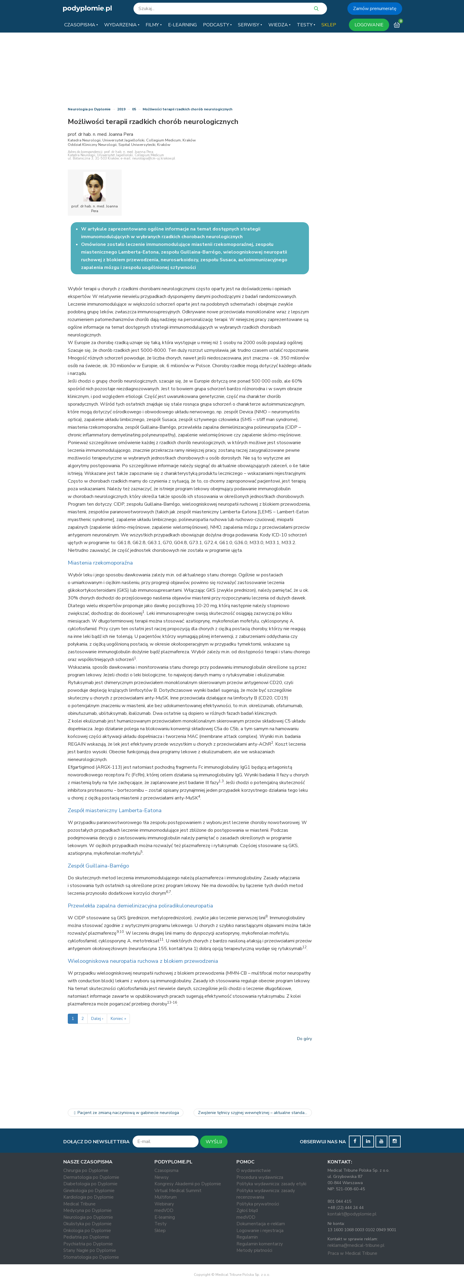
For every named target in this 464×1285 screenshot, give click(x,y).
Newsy (161, 1177)
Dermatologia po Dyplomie (91, 1177)
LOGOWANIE (369, 24)
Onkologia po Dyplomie (87, 1231)
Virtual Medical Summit (178, 1191)
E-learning (164, 1217)
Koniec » (118, 1018)
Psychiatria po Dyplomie (88, 1244)
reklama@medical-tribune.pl (356, 1245)
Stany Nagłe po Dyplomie (89, 1250)
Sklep (160, 1231)
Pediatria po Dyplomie (86, 1237)
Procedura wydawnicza (259, 1177)
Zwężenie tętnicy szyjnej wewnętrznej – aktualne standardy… (255, 1112)
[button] (81, 25)
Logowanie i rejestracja (259, 1231)
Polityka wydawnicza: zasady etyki (271, 1184)
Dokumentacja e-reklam (260, 1224)
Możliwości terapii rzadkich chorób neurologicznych (187, 109)
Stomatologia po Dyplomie (91, 1257)
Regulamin (247, 1237)
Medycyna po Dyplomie (87, 1210)
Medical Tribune (79, 1204)
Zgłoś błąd (247, 1210)
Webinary (164, 1204)
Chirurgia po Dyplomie (85, 1170)
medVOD (163, 1210)
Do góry (304, 1038)
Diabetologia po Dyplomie (90, 1184)
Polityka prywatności (257, 1204)
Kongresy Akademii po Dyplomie (187, 1184)
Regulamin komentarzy (259, 1244)
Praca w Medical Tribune (352, 1253)
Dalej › (97, 1018)
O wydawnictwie (253, 1170)
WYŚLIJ (214, 1142)
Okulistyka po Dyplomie (87, 1224)
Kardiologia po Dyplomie (88, 1197)
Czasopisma (166, 1170)
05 (134, 109)
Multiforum (165, 1197)
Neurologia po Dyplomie (89, 109)
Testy (160, 1224)
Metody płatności (254, 1250)
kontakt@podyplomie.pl (352, 1214)
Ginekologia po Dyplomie (89, 1191)
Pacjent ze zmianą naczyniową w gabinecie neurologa (125, 1112)
